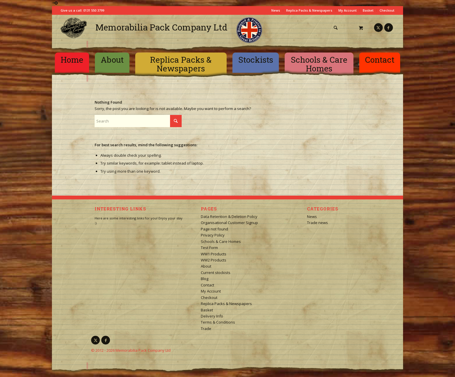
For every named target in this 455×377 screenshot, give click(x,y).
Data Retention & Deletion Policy (229, 216)
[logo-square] (74, 28)
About (206, 266)
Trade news (317, 222)
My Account (347, 10)
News (275, 10)
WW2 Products (213, 260)
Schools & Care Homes (221, 241)
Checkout (387, 10)
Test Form (209, 247)
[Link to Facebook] (388, 27)
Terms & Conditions (218, 322)
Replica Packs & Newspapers (309, 10)
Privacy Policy (213, 235)
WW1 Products (213, 254)
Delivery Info (212, 316)
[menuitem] (338, 28)
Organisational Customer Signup (229, 222)
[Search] (335, 28)
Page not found (214, 229)
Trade (206, 328)
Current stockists (215, 272)
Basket (368, 10)
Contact (207, 285)
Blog (204, 278)
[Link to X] (378, 27)
